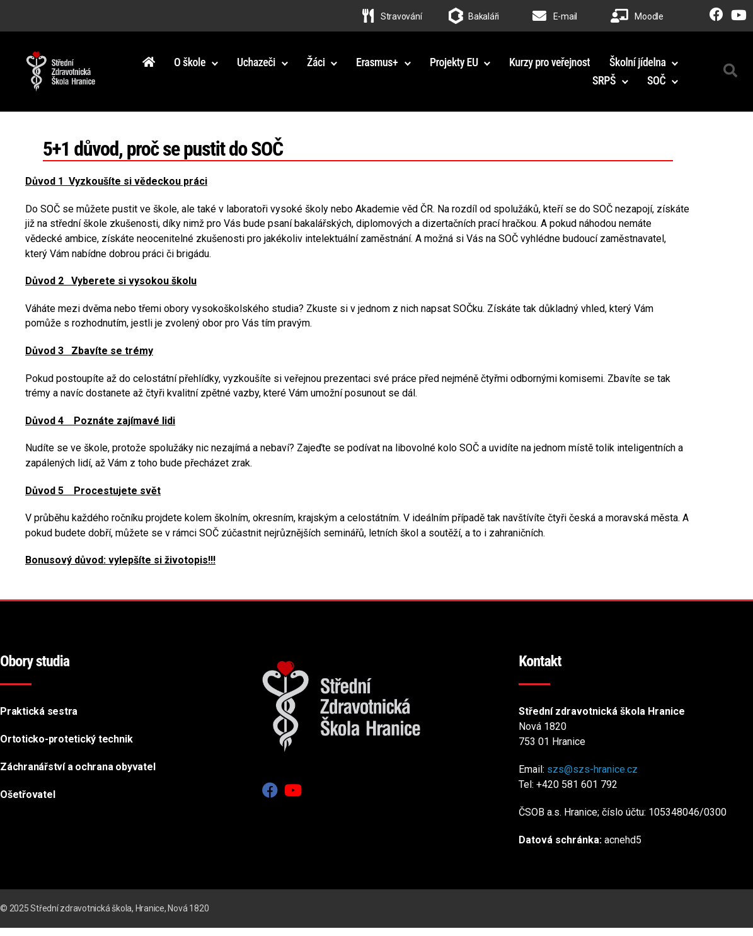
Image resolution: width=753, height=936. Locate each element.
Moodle (637, 16)
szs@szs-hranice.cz (592, 777)
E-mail (554, 16)
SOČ (656, 84)
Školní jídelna (533, 84)
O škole (277, 65)
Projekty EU (541, 65)
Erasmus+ (465, 65)
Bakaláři (483, 16)
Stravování (392, 16)
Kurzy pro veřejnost (637, 65)
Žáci (403, 65)
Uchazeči (344, 65)
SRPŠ (604, 84)
